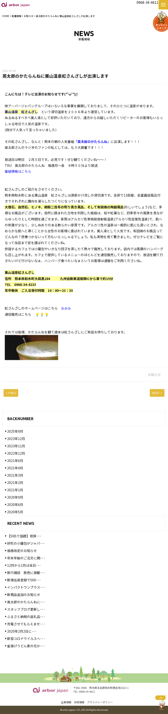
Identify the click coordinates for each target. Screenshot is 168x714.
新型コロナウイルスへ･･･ (26, 647)
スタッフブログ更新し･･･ (26, 617)
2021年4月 (15, 476)
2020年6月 (15, 513)
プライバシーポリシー (100, 703)
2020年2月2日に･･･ (22, 639)
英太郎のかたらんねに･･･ (26, 610)
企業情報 (66, 703)
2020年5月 (15, 520)
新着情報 (16, 16)
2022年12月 (16, 461)
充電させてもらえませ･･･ (26, 632)
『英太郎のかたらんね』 (92, 150)
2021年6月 (15, 469)
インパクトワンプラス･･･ (26, 595)
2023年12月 (16, 447)
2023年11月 (16, 454)
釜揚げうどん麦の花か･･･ (26, 654)
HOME (5, 16)
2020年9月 (15, 505)
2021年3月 (15, 483)
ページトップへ (161, 702)
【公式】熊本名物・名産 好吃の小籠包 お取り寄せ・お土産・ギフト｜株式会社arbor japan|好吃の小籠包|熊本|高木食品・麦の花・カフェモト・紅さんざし (15, 4)
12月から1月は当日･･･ (24, 573)
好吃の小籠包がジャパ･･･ (26, 551)
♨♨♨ (66, 316)
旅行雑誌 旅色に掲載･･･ (26, 581)
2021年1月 (15, 498)
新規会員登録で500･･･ (24, 588)
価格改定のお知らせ (22, 559)
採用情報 (79, 703)
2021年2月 (15, 491)
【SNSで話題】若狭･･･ (24, 544)
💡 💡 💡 (42, 322)
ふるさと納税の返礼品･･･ (26, 625)
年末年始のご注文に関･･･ (26, 566)
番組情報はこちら (18, 179)
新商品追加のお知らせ (23, 603)
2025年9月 (15, 439)
